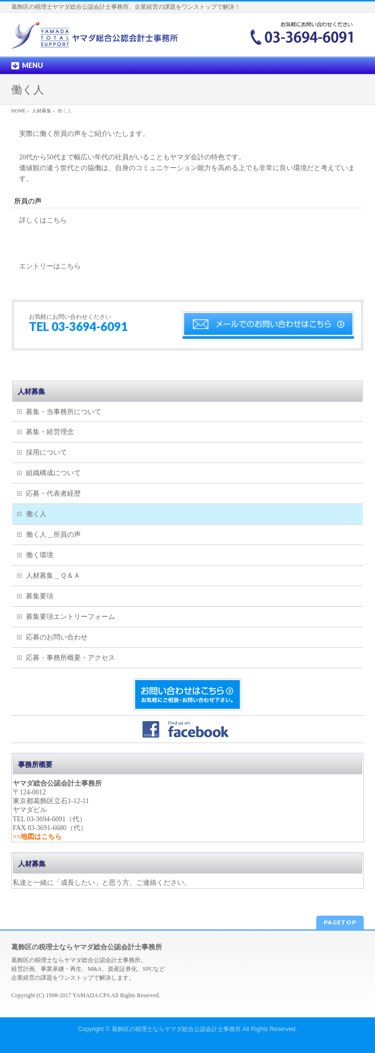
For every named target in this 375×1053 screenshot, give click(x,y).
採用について (46, 452)
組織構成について (53, 473)
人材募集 (31, 391)
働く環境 (39, 555)
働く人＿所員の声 (53, 534)
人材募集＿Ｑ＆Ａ (53, 575)
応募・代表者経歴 (53, 493)
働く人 (36, 514)
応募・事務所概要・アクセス (70, 657)
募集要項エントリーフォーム (70, 616)
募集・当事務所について (63, 412)
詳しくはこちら (43, 220)
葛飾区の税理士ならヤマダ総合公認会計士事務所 (176, 1029)
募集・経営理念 (50, 432)
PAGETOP (340, 922)
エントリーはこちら (50, 266)
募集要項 (39, 596)
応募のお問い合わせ (57, 637)
